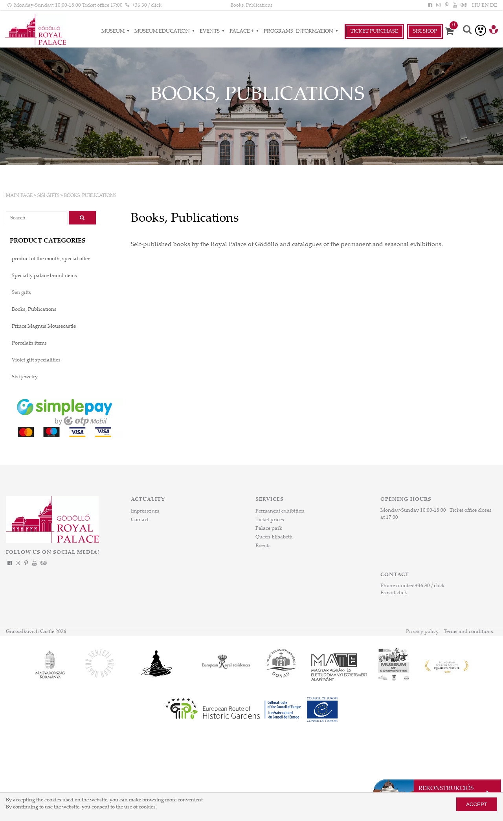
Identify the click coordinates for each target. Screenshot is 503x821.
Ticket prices (269, 520)
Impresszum (145, 511)
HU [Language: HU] (476, 5)
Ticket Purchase (374, 31)
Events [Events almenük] (213, 31)
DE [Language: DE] (493, 5)
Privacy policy (422, 632)
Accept (476, 804)
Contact (140, 520)
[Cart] (452, 31)
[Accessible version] (480, 30)
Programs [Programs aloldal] (278, 31)
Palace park (268, 528)
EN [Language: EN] (485, 5)
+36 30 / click (429, 586)
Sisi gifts (48, 195)
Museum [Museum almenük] (116, 31)
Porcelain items (29, 343)
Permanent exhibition (280, 511)
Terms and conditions (468, 632)
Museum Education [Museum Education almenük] (165, 31)
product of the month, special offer (51, 259)
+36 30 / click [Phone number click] (147, 5)
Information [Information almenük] (318, 31)
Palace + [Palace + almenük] (245, 31)
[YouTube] (455, 5)
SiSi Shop (425, 31)
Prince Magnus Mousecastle (44, 326)
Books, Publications (90, 195)
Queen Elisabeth (274, 537)
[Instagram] (438, 5)
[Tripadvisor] (463, 5)
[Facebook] (429, 5)
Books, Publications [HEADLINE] (251, 5)
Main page (19, 195)
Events (263, 546)
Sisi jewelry (25, 377)
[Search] (467, 30)
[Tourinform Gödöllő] (493, 30)
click (402, 593)
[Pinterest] (446, 5)
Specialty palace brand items (44, 276)
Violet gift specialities (36, 360)
